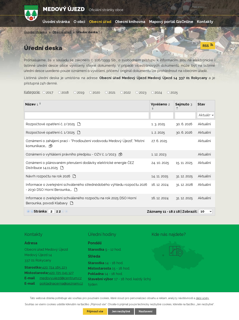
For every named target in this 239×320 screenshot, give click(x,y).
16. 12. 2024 (160, 185)
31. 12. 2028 (184, 185)
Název (31, 104)
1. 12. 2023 (158, 154)
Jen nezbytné (121, 311)
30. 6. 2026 (184, 124)
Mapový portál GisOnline (171, 21)
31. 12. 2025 (184, 176)
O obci (79, 21)
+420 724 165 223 (54, 267)
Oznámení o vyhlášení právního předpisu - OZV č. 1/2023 (74, 154)
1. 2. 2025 (158, 132)
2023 (142, 92)
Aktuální (204, 124)
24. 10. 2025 (160, 163)
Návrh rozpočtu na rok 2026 (51, 176)
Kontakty (205, 21)
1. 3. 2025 (158, 124)
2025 (174, 92)
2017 (49, 92)
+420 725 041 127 (61, 273)
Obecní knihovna (130, 21)
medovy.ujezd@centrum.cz (61, 278)
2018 (65, 92)
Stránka (40, 211)
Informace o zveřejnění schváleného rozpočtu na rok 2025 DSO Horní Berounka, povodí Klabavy (81, 200)
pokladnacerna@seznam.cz (61, 283)
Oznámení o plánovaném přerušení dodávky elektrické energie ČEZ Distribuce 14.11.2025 (80, 165)
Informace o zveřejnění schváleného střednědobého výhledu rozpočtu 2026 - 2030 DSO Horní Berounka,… (86, 187)
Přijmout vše (95, 311)
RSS (208, 45)
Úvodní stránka (56, 21)
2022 (127, 92)
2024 (158, 92)
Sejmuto (183, 104)
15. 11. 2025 (184, 163)
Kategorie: (32, 92)
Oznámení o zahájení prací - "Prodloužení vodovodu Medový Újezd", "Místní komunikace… (85, 143)
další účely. (202, 298)
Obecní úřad (100, 21)
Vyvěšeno (160, 104)
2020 (96, 92)
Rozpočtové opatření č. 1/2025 (53, 132)
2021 (111, 92)
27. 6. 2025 (159, 141)
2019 (80, 92)
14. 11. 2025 (159, 176)
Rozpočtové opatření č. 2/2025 (53, 124)
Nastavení (145, 311)
